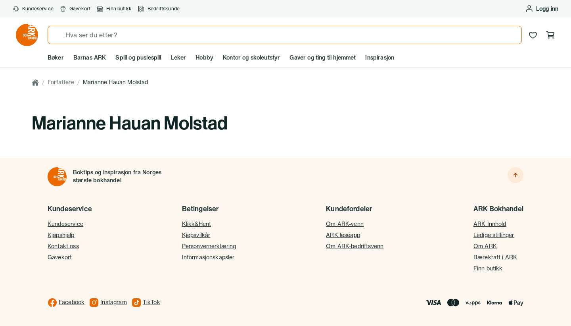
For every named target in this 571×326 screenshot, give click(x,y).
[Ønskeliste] (533, 35)
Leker (178, 57)
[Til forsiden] (57, 176)
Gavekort (75, 9)
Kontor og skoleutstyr (251, 57)
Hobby (204, 57)
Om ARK (485, 246)
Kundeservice (33, 9)
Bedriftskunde (159, 9)
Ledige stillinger (493, 235)
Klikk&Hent (196, 224)
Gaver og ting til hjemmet (322, 57)
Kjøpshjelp (61, 235)
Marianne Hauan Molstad (115, 82)
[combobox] (285, 35)
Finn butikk (114, 9)
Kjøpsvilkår (196, 235)
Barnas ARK (89, 57)
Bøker (56, 57)
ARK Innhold (489, 224)
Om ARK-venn (345, 224)
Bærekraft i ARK (495, 257)
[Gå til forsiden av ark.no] (27, 35)
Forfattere (61, 82)
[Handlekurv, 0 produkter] (550, 35)
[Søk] (56, 35)
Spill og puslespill (138, 57)
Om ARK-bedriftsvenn (354, 246)
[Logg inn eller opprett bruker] (541, 9)
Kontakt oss (63, 246)
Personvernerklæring (209, 246)
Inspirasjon (379, 57)
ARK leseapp (343, 235)
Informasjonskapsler (208, 257)
